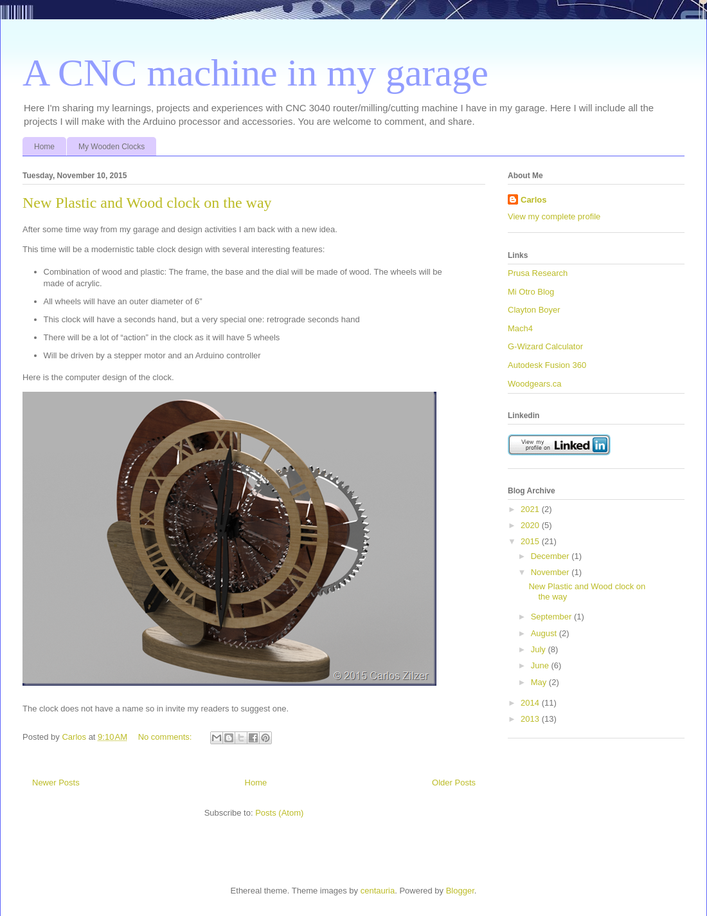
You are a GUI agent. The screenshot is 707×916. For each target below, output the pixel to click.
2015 (531, 541)
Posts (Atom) (279, 813)
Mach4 (520, 328)
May (540, 682)
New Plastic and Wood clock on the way (147, 202)
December (551, 556)
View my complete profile (554, 216)
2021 (531, 509)
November (551, 572)
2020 (531, 525)
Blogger (460, 890)
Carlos (533, 200)
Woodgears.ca (535, 384)
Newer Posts (56, 782)
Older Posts (454, 782)
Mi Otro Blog (531, 292)
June (541, 665)
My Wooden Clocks (111, 146)
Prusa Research (538, 273)
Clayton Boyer (534, 310)
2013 (531, 719)
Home (44, 146)
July (539, 649)
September (552, 616)
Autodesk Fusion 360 (547, 365)
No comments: (166, 737)
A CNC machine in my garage (255, 72)
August (545, 633)
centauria (378, 890)
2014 (531, 703)
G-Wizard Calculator (545, 346)
